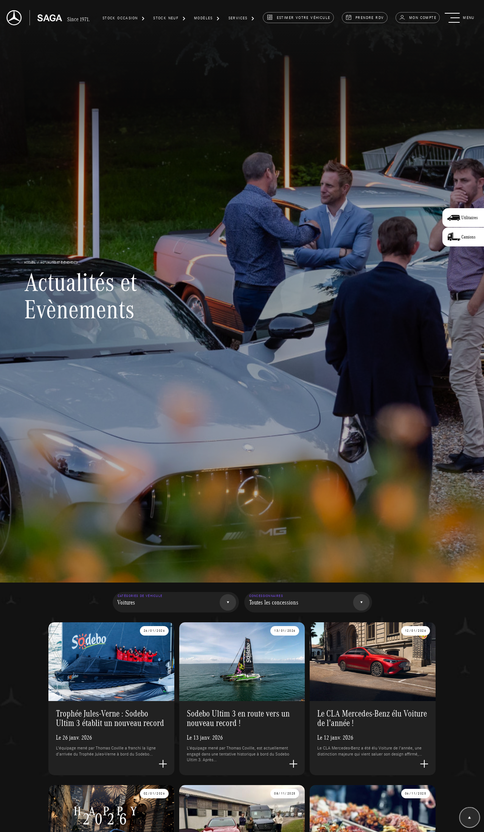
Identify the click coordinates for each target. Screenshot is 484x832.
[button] (123, 19)
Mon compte (417, 17)
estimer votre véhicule (298, 17)
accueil (30, 262)
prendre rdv (364, 17)
